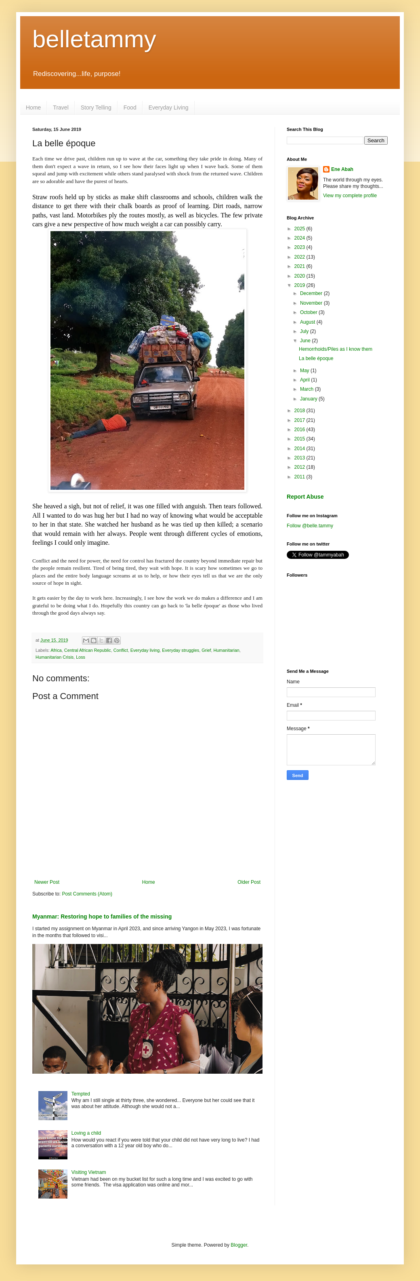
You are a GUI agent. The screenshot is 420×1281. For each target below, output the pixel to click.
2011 (300, 477)
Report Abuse (305, 496)
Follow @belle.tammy (310, 526)
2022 (300, 257)
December (312, 293)
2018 (300, 410)
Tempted (80, 1094)
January (309, 399)
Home (33, 107)
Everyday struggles (180, 650)
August (308, 322)
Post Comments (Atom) (87, 894)
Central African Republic (87, 650)
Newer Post (46, 882)
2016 (300, 429)
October (309, 312)
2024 (300, 238)
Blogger (239, 1245)
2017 (300, 420)
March (307, 389)
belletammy (94, 39)
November (312, 303)
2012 (300, 467)
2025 (300, 229)
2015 (300, 439)
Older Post (248, 882)
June (306, 340)
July (305, 331)
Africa (56, 650)
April (305, 380)
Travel (60, 107)
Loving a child (86, 1133)
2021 (300, 266)
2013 (300, 458)
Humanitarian (226, 650)
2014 (300, 448)
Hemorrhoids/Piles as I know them (335, 349)
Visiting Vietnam (88, 1172)
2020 (300, 276)
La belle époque (316, 358)
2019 (300, 285)
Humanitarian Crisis (55, 657)
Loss (80, 657)
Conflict (120, 650)
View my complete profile (350, 195)
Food (130, 107)
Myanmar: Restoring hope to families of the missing (102, 916)
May (305, 370)
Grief (206, 650)
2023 (300, 247)
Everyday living (145, 650)
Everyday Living (169, 107)
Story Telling (96, 107)
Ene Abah (342, 169)
